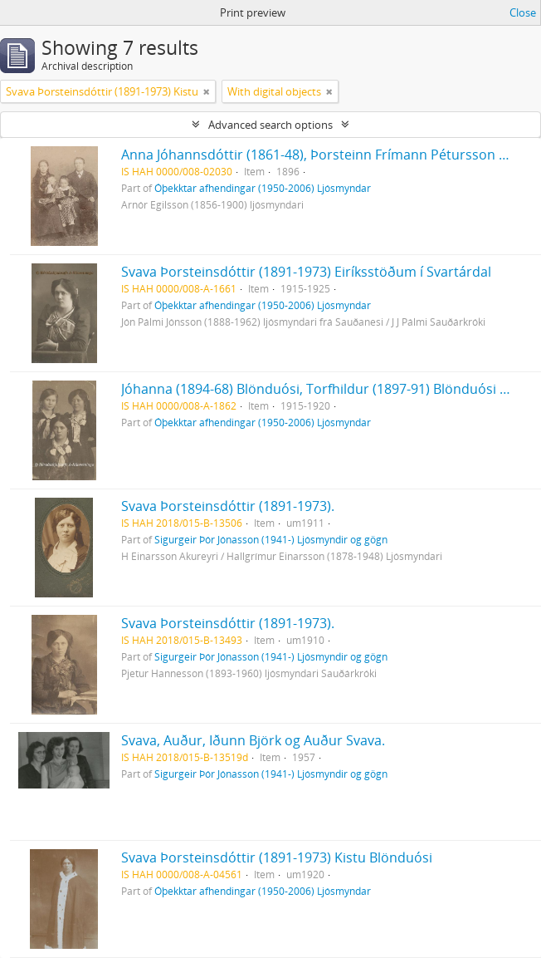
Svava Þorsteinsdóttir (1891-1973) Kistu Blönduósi (276, 857)
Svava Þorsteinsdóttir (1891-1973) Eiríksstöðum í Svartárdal (306, 272)
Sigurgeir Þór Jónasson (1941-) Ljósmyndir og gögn (270, 539)
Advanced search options (270, 124)
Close (522, 12)
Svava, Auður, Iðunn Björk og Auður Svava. (253, 740)
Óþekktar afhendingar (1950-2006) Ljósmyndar (262, 187)
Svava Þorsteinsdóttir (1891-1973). (227, 506)
